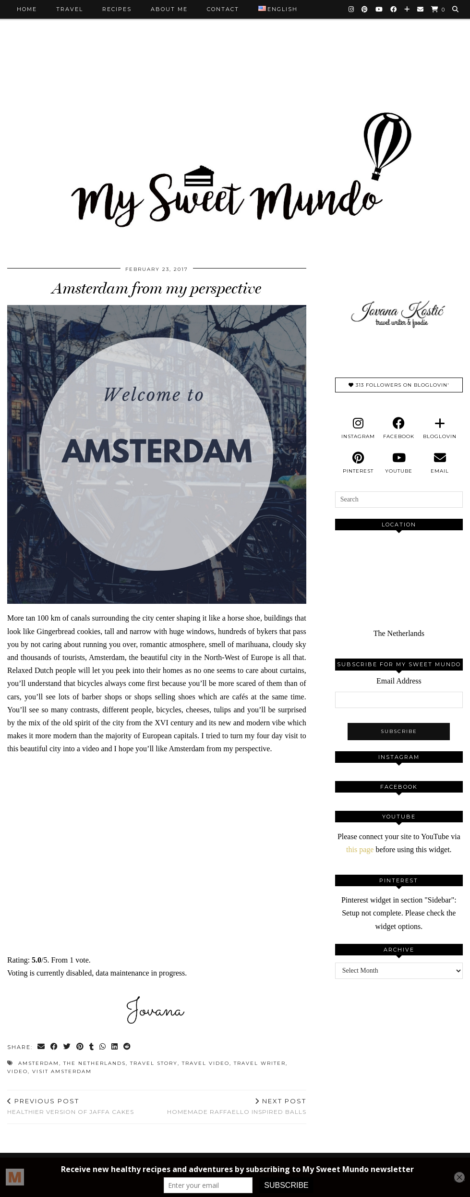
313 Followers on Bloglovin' (399, 385)
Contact (223, 9)
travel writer (260, 1063)
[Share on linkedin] (115, 1047)
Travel (69, 9)
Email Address (399, 681)
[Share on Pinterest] (80, 1047)
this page (360, 849)
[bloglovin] (439, 428)
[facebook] (398, 428)
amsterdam (38, 1063)
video (17, 1071)
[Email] (420, 9)
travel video (205, 1063)
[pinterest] (357, 463)
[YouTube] (379, 9)
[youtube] (398, 463)
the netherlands (94, 1063)
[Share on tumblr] (92, 1047)
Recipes (117, 9)
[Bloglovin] (407, 9)
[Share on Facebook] (54, 1047)
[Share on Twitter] (67, 1047)
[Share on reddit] (127, 1047)
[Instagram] (352, 9)
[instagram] (357, 428)
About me (169, 9)
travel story (154, 1063)
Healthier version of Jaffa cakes (70, 1106)
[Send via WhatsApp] (103, 1047)
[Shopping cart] (438, 9)
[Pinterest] (365, 9)
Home (27, 9)
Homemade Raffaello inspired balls (236, 1106)
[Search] (455, 9)
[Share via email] (41, 1047)
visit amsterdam (62, 1071)
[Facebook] (394, 9)
